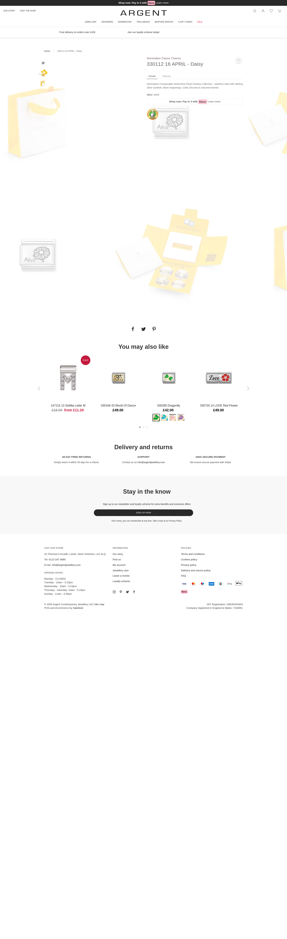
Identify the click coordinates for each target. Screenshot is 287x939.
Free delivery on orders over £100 (77, 32)
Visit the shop (28, 10)
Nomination (124, 22)
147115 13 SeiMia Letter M (68, 405)
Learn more (162, 2)
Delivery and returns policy (196, 570)
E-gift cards (185, 22)
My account (119, 564)
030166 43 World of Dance (118, 405)
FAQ (183, 575)
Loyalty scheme (121, 581)
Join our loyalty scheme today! (143, 32)
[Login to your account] (263, 11)
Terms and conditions (193, 554)
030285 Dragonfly (168, 405)
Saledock (78, 607)
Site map (99, 604)
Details (152, 76)
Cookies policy (189, 559)
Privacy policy (188, 564)
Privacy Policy (175, 521)
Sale (199, 22)
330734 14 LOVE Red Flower (219, 405)
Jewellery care (121, 570)
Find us (117, 559)
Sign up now (143, 512)
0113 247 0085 (57, 559)
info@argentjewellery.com (151, 462)
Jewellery (90, 22)
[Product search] (255, 11)
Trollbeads (143, 22)
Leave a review (121, 575)
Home (47, 51)
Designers (107, 22)
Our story (9, 10)
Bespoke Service (164, 22)
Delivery (166, 76)
